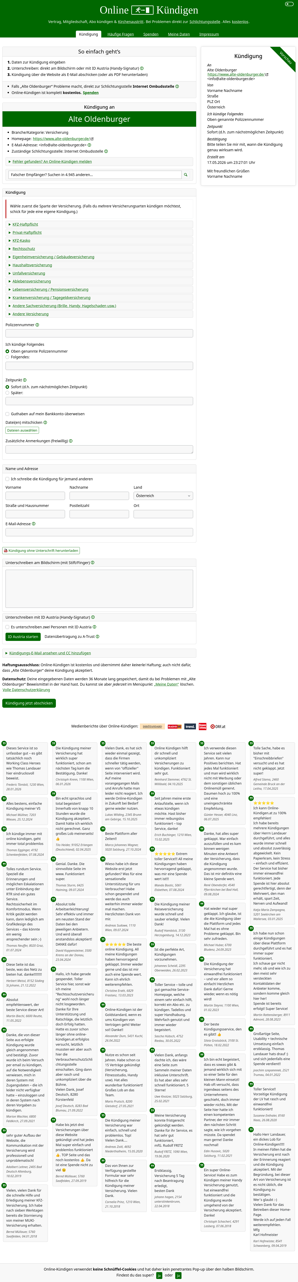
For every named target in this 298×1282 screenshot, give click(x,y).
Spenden (151, 34)
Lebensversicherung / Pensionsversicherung (50, 289)
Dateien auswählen (22, 430)
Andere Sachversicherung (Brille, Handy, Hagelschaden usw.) (64, 305)
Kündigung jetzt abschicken (29, 703)
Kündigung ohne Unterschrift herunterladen (43, 550)
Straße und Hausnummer (27, 505)
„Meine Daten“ (166, 684)
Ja (159, 1275)
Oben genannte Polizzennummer (39, 351)
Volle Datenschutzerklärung (26, 689)
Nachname (79, 487)
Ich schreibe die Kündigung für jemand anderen (52, 478)
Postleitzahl (79, 505)
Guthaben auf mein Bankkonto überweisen (48, 413)
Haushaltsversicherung (32, 265)
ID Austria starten (23, 636)
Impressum (209, 34)
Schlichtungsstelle (204, 21)
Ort (136, 505)
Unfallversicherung (29, 273)
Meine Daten (179, 34)
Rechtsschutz (24, 248)
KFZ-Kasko (21, 240)
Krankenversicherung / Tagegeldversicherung (51, 297)
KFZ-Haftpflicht (25, 224)
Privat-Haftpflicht (27, 232)
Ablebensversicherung (32, 281)
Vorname (13, 487)
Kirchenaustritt (130, 21)
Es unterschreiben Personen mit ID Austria (51, 626)
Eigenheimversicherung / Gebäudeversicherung (53, 256)
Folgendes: (20, 356)
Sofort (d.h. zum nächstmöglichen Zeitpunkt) (49, 386)
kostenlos (240, 21)
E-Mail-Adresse (18, 523)
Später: (17, 392)
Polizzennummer (20, 324)
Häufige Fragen (121, 34)
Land (138, 487)
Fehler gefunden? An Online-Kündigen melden (52, 161)
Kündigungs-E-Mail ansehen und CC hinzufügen (50, 653)
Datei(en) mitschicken (24, 422)
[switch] (289, 4)
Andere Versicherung (30, 313)
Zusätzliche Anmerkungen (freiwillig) (37, 440)
